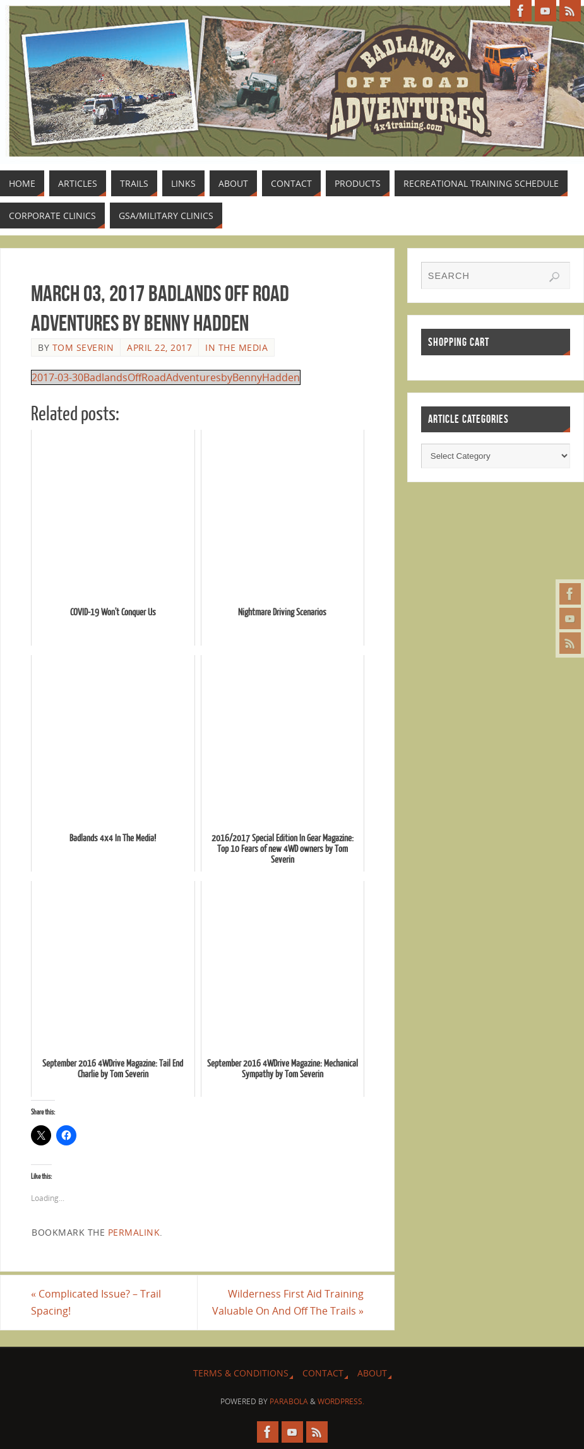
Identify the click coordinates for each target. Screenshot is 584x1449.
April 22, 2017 (159, 347)
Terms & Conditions (241, 1373)
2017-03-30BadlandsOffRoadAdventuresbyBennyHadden (166, 377)
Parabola (289, 1401)
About (372, 1373)
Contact (322, 1373)
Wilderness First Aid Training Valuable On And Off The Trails (288, 1302)
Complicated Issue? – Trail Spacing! (96, 1302)
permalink (134, 1232)
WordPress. (341, 1401)
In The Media (236, 347)
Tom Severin (83, 347)
